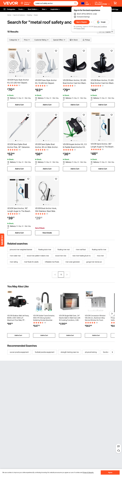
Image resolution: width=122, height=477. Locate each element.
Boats (36, 15)
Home (9, 15)
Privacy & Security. (88, 472)
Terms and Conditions (100, 26)
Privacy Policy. (80, 28)
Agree (110, 472)
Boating (29, 15)
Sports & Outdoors (19, 15)
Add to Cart (19, 105)
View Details (47, 233)
